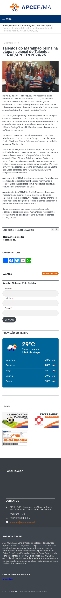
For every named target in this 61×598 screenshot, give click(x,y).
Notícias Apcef (44, 25)
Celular (9, 298)
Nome (8, 288)
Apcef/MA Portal (10, 25)
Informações (28, 25)
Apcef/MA (7, 579)
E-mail (8, 308)
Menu (9, 19)
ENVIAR (9, 319)
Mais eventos (50, 273)
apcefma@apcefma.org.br (23, 522)
